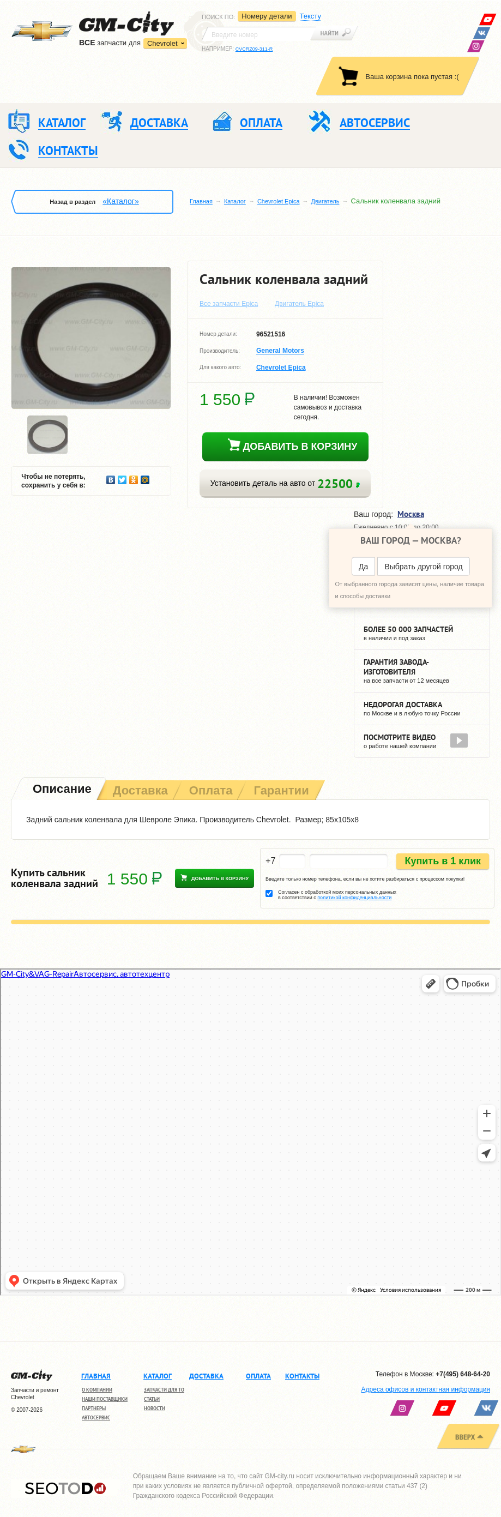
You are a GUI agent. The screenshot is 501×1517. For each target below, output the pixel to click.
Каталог (235, 201)
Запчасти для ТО (164, 1390)
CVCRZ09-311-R (254, 49)
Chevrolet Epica (278, 201)
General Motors (280, 351)
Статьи (152, 1399)
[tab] (61, 790)
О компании (97, 1390)
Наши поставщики (105, 1399)
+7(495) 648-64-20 (463, 1374)
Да (363, 566)
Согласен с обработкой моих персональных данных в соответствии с (337, 894)
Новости (154, 1408)
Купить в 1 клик (443, 861)
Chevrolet (162, 43)
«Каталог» (120, 201)
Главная (201, 201)
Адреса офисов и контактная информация (425, 1389)
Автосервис (96, 1417)
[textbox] (258, 34)
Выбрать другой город (423, 566)
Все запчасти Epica (229, 304)
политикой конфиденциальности (354, 897)
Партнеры (94, 1408)
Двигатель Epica (299, 304)
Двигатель (325, 201)
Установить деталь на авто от (285, 483)
